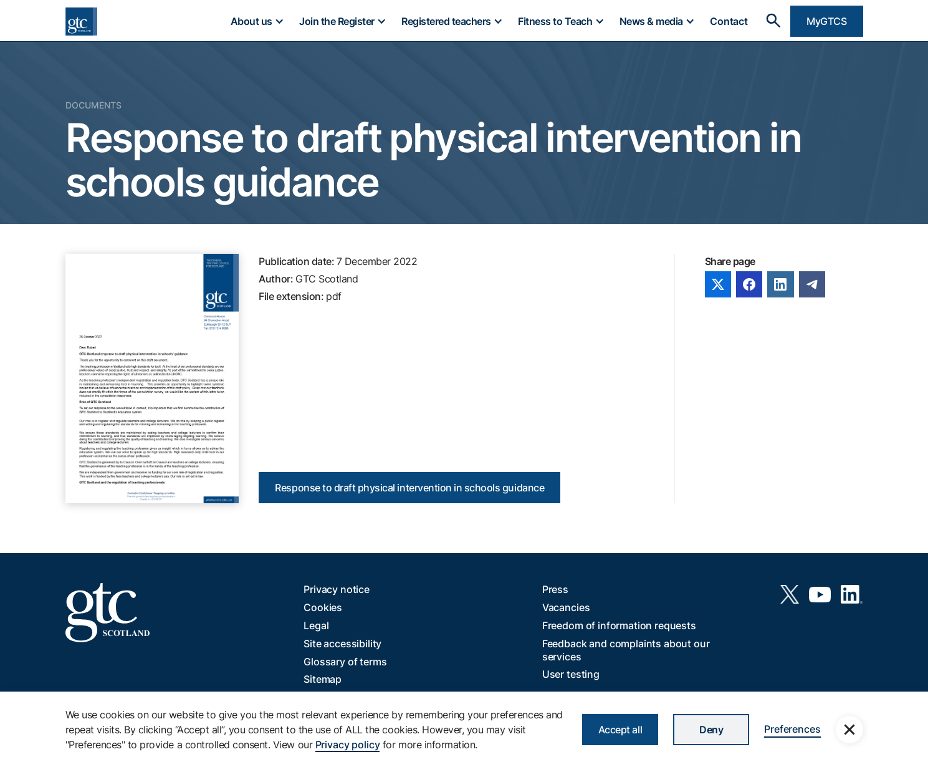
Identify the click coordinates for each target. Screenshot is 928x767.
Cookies (323, 607)
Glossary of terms (345, 661)
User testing (571, 674)
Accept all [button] (620, 729)
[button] (256, 21)
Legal (316, 625)
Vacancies (566, 607)
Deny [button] (711, 729)
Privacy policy (347, 744)
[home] (81, 21)
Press (555, 589)
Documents (93, 105)
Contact (729, 21)
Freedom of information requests (619, 625)
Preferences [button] (792, 729)
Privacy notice (337, 589)
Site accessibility (342, 643)
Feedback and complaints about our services (626, 650)
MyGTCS (826, 21)
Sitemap (323, 679)
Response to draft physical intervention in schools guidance (409, 487)
